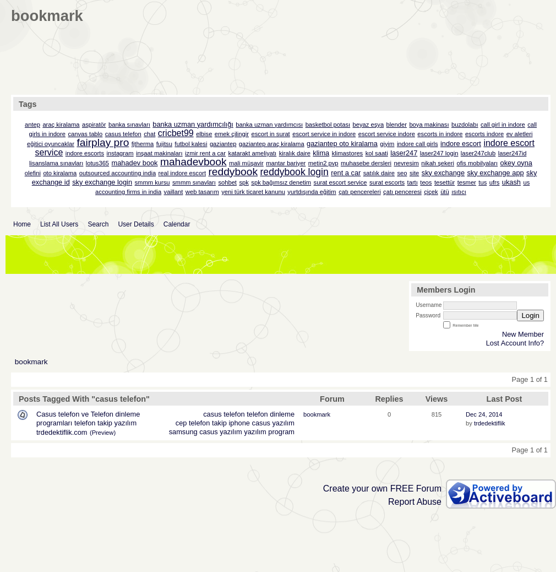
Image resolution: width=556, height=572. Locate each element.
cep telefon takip (201, 423)
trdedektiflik (489, 423)
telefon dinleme (271, 414)
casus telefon (223, 414)
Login (530, 315)
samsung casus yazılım (205, 432)
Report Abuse (414, 501)
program (281, 432)
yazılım (255, 432)
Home (22, 224)
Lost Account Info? (515, 343)
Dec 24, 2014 (484, 414)
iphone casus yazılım (262, 423)
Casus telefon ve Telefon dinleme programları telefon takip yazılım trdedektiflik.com (88, 423)
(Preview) (103, 432)
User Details (136, 224)
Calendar (176, 224)
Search (98, 224)
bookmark (31, 362)
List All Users (59, 224)
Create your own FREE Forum (382, 488)
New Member (523, 334)
